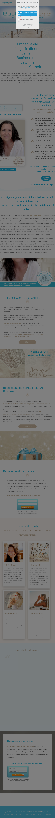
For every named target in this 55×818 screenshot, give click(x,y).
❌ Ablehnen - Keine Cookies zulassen (25, 20)
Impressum (23, 8)
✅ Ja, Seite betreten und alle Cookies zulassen (27, 13)
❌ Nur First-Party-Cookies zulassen (27, 16)
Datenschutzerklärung (26, 7)
